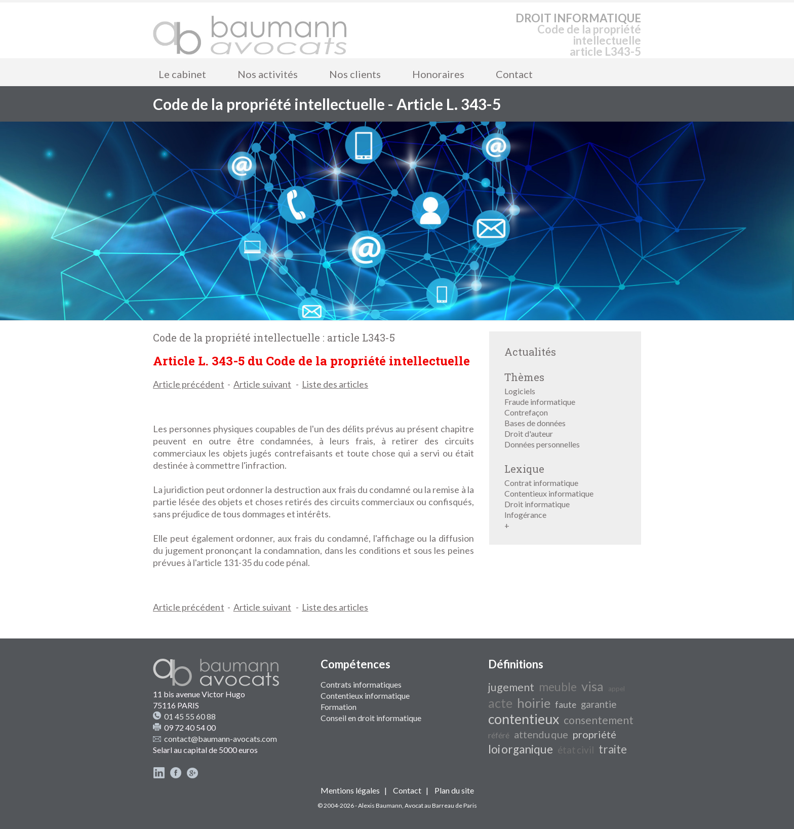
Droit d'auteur (528, 433)
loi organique (520, 749)
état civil (576, 750)
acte (500, 702)
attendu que (541, 734)
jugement (511, 687)
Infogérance (525, 514)
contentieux (523, 719)
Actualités (530, 351)
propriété (594, 734)
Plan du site (454, 790)
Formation (338, 706)
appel (616, 689)
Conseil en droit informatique (371, 718)
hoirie (533, 702)
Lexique (524, 468)
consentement (598, 720)
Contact (514, 74)
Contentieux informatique (548, 493)
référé (498, 735)
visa (592, 686)
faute (565, 704)
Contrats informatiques (361, 684)
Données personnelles (542, 444)
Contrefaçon (526, 412)
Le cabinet (182, 74)
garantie (598, 704)
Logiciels (519, 391)
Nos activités (267, 74)
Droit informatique (537, 504)
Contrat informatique (541, 482)
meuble (558, 687)
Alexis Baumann (380, 805)
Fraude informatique (539, 401)
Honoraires (438, 74)
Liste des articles (335, 384)
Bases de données (535, 423)
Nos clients (355, 74)
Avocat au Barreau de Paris (441, 805)
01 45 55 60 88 (190, 716)
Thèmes (524, 377)
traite (613, 749)
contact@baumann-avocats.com (220, 738)
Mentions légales (350, 790)
